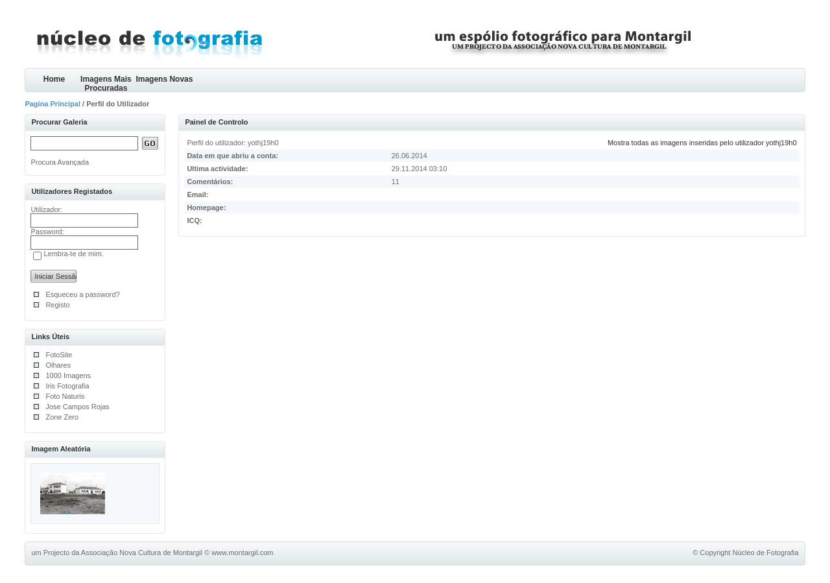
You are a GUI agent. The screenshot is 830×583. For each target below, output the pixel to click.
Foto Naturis (64, 396)
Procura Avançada (59, 162)
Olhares (58, 365)
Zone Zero (61, 417)
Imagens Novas (164, 79)
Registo (57, 305)
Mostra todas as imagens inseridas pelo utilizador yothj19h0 (702, 143)
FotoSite (58, 355)
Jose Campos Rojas (77, 406)
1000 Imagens (68, 375)
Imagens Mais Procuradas (106, 83)
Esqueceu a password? (82, 294)
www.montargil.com (242, 552)
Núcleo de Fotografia (765, 552)
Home (54, 79)
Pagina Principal (52, 104)
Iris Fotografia (67, 386)
